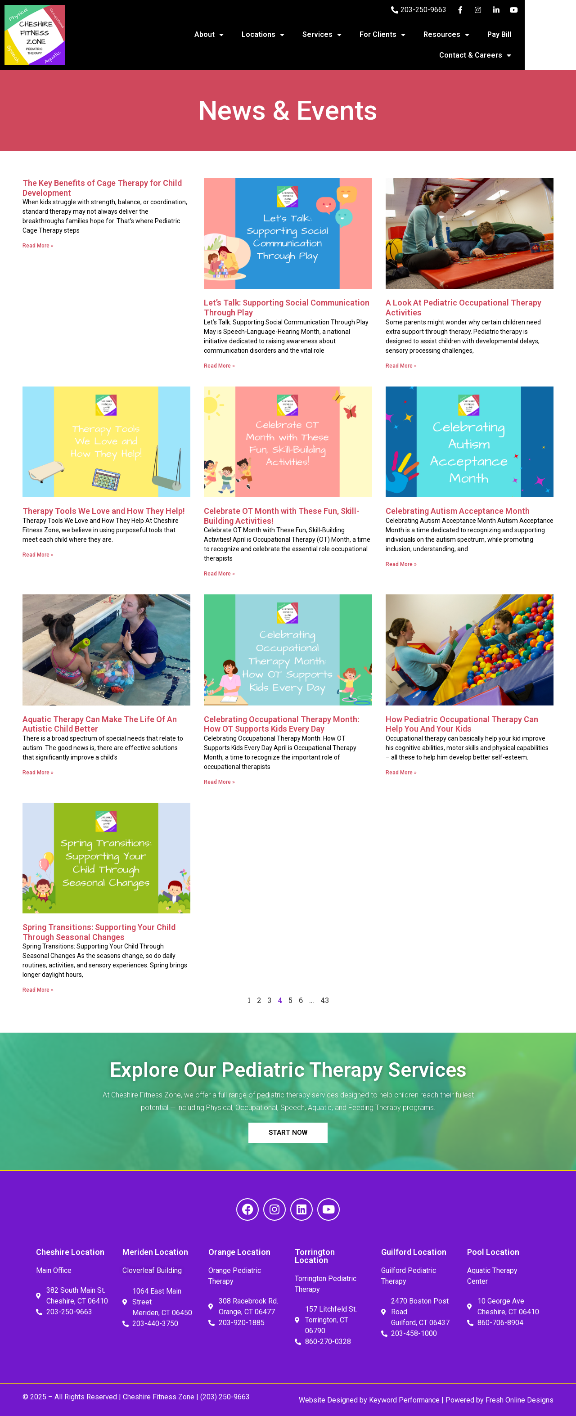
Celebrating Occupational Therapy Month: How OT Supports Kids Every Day (281, 724)
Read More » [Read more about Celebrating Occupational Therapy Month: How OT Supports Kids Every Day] (219, 782)
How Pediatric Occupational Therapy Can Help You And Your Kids (462, 724)
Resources (480, 35)
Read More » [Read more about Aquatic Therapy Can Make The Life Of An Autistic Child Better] (38, 772)
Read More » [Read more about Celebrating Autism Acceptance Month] (401, 564)
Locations (296, 35)
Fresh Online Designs (520, 1400)
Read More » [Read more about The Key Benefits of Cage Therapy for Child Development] (38, 246)
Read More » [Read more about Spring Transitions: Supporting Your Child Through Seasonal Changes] (38, 990)
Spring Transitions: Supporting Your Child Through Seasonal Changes (99, 932)
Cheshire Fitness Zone (158, 1397)
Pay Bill (532, 34)
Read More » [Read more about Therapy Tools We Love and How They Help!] (38, 555)
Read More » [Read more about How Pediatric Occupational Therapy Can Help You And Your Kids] (401, 772)
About (242, 35)
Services (355, 35)
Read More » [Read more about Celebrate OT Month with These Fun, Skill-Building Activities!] (219, 574)
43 (324, 1000)
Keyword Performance (403, 1400)
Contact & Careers (508, 55)
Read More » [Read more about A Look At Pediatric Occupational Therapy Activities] (401, 366)
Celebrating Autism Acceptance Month (458, 511)
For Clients (416, 35)
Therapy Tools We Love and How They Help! (103, 511)
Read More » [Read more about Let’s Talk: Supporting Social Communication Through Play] (219, 366)
